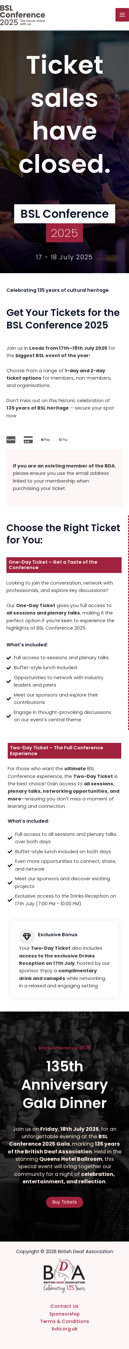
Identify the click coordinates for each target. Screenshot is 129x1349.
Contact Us (64, 1306)
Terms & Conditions (64, 1321)
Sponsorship (64, 1314)
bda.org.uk (65, 1329)
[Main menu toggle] (122, 15)
